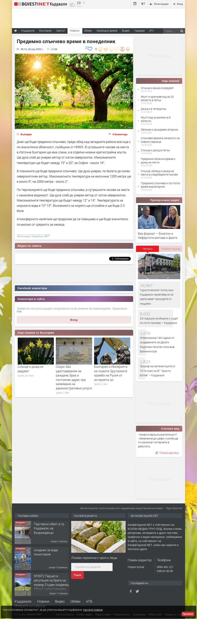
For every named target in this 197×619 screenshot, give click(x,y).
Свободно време (107, 30)
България (26, 134)
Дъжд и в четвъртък (153, 109)
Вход (74, 319)
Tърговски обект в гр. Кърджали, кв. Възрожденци (49, 528)
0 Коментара (120, 134)
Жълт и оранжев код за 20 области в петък (157, 98)
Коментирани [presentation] (170, 249)
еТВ (89, 601)
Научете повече (93, 609)
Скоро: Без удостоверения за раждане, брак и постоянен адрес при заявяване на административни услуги (74, 377)
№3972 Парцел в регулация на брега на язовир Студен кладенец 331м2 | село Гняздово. (51, 582)
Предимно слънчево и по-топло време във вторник (160, 184)
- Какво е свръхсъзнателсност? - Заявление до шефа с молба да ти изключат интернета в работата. (158, 440)
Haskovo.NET (40, 236)
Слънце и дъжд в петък (155, 150)
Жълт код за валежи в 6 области (156, 119)
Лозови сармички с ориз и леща (94, 558)
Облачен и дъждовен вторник (159, 129)
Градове (139, 30)
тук (19, 311)
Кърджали (23, 601)
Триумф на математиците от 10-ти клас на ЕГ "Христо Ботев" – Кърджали (157, 370)
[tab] (147, 250)
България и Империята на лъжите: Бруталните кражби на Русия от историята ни (110, 373)
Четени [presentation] (147, 249)
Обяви (75, 601)
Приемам (188, 614)
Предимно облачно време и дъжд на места (158, 160)
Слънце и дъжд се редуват (157, 88)
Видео (60, 601)
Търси (77, 575)
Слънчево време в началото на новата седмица (160, 139)
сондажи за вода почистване (46, 552)
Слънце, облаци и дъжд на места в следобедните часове (159, 172)
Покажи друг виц (167, 452)
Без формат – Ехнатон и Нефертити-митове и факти (157, 235)
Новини (74, 30)
